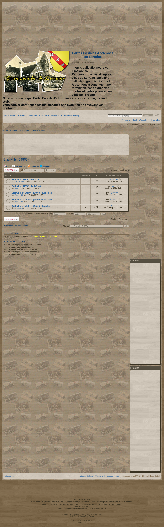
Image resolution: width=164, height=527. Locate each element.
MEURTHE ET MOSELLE (27, 116)
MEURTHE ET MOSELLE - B (51, 116)
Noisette (19, 209)
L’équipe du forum (87, 476)
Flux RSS (33, 166)
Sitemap (45, 166)
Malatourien (19, 182)
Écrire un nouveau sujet (11, 170)
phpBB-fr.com (87, 520)
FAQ (135, 120)
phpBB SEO (82, 522)
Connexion (155, 120)
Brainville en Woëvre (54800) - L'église (31, 206)
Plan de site (19, 166)
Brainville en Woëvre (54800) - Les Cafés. (32, 199)
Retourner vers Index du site (16, 226)
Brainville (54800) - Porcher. (26, 179)
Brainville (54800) (71, 116)
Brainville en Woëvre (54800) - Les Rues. (32, 193)
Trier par (76, 214)
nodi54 (17, 188)
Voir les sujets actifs (39, 130)
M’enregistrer (144, 120)
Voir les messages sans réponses (16, 130)
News (7, 166)
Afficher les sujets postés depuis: (46, 214)
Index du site (9, 116)
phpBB (75, 514)
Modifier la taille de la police (157, 115)
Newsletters (126, 120)
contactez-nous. (82, 506)
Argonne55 (19, 195)
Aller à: (66, 226)
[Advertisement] (134, 25)
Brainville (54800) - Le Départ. (27, 186)
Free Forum (89, 516)
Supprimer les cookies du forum (108, 476)
